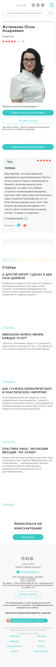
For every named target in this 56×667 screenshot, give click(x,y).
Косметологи (14, 646)
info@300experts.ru (30, 572)
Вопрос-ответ (41, 651)
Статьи (41, 646)
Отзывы (41, 636)
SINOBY (36, 634)
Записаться (28, 537)
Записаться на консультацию (28, 112)
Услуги (14, 651)
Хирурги (14, 641)
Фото (41, 641)
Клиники (14, 636)
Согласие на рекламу (37, 630)
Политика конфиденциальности (18, 628)
